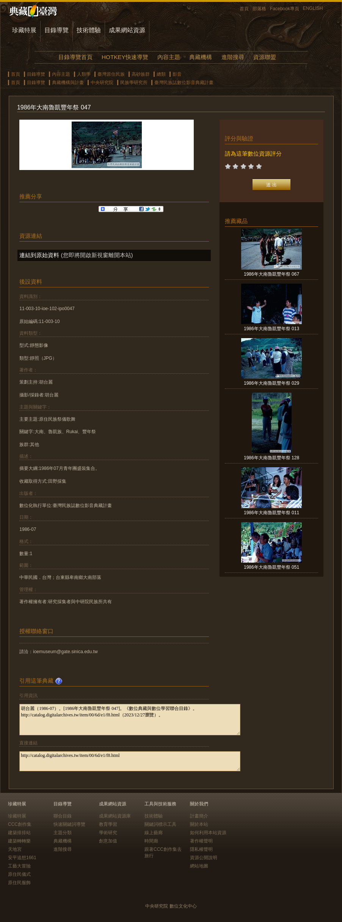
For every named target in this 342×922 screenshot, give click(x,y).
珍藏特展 (24, 30)
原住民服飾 (19, 882)
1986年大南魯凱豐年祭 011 (271, 512)
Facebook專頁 (284, 8)
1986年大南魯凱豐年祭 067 (271, 274)
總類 (161, 74)
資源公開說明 (203, 857)
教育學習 (108, 824)
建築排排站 (19, 832)
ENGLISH (313, 8)
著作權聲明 (201, 841)
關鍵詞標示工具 (160, 824)
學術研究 (108, 832)
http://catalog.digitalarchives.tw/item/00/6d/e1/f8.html (129, 761)
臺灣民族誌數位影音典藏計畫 (183, 82)
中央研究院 (102, 82)
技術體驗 (89, 30)
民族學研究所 (133, 82)
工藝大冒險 (19, 866)
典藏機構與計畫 (68, 82)
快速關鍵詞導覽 (69, 824)
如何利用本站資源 (208, 832)
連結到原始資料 (39, 255)
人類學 (84, 74)
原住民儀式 (19, 874)
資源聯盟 (264, 57)
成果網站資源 (127, 30)
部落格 (259, 8)
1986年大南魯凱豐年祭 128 (271, 457)
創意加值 (108, 841)
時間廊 (151, 841)
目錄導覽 (56, 30)
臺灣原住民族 (111, 74)
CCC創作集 (19, 824)
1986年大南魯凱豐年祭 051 (271, 567)
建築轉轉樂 (19, 841)
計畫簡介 (199, 816)
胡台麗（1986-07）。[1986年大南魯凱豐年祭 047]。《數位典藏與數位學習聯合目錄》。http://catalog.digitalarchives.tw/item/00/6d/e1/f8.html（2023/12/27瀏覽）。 (129, 719)
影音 (177, 74)
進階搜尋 (232, 57)
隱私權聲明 (201, 849)
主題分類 (62, 832)
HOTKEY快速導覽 (125, 57)
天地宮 (15, 849)
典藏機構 (200, 57)
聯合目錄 (62, 816)
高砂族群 (141, 74)
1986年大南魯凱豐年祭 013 (271, 328)
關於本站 (199, 824)
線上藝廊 (153, 832)
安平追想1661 (22, 857)
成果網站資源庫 (115, 816)
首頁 (244, 8)
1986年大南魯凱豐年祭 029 (271, 383)
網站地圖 (199, 866)
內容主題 (168, 57)
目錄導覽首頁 (75, 57)
